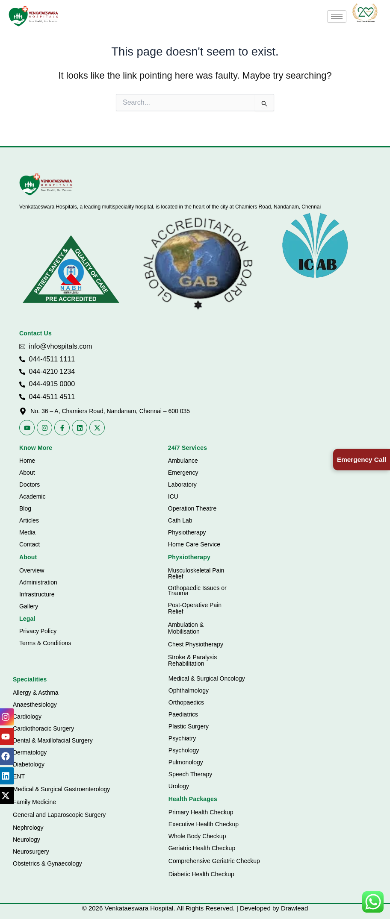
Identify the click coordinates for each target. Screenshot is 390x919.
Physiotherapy (187, 532)
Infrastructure (36, 594)
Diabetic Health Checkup (201, 874)
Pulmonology (185, 762)
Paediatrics (183, 714)
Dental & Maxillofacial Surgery (53, 740)
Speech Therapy (190, 774)
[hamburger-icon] (336, 16)
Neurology (26, 839)
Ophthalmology (188, 690)
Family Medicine (34, 802)
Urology (178, 786)
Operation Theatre (192, 508)
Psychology (183, 750)
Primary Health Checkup (200, 812)
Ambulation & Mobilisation (186, 628)
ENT (19, 776)
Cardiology (27, 716)
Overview (31, 570)
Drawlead (294, 908)
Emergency (183, 472)
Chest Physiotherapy (195, 644)
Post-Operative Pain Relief (195, 608)
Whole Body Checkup (197, 836)
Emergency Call (360, 459)
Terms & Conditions (45, 643)
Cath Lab (180, 520)
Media (27, 532)
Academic (32, 496)
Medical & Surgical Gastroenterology (61, 789)
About (27, 472)
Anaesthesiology (35, 704)
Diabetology (28, 764)
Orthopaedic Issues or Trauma (197, 590)
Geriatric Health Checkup (201, 848)
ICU (173, 496)
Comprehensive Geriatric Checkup (214, 860)
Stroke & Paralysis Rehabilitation (192, 660)
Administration (38, 582)
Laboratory (182, 484)
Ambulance (183, 460)
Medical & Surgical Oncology (206, 678)
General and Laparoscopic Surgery (59, 814)
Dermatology (30, 752)
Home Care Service (194, 544)
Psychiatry (182, 738)
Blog (25, 508)
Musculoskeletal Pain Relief (196, 573)
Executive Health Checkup (203, 824)
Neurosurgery (31, 851)
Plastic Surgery (188, 726)
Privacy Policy (37, 631)
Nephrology (28, 827)
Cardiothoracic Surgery (43, 728)
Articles (29, 520)
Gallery (28, 606)
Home (27, 460)
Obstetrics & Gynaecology (47, 863)
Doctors (29, 484)
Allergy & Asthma (36, 692)
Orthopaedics (186, 702)
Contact (29, 544)
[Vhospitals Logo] (46, 184)
